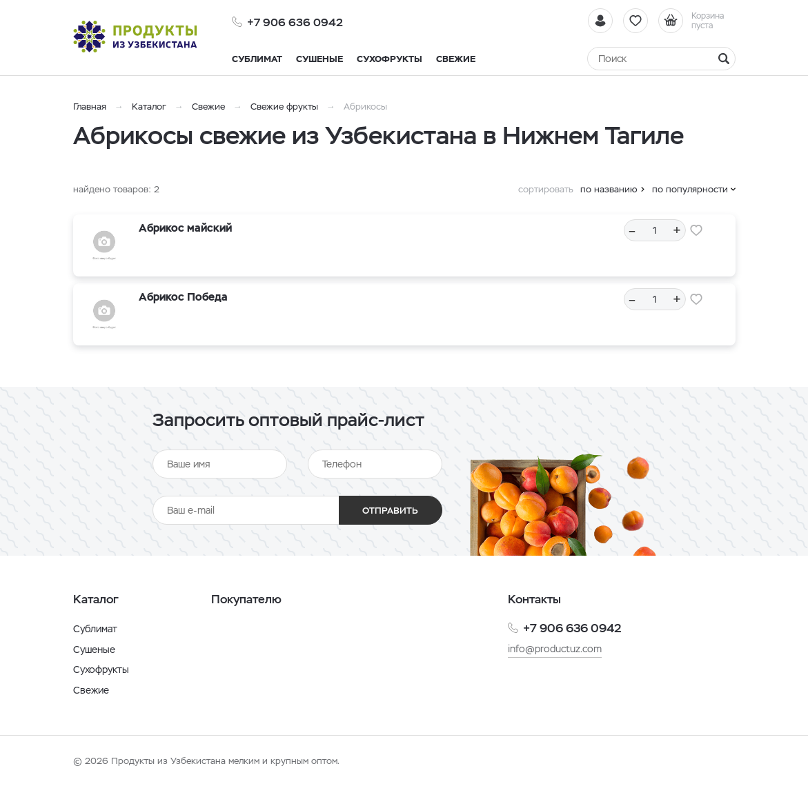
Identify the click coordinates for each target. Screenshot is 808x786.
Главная (89, 106)
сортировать (545, 189)
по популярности (690, 189)
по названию (609, 189)
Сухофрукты (101, 669)
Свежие (208, 106)
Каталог (149, 106)
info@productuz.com (555, 649)
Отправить (390, 510)
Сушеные (94, 649)
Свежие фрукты (284, 106)
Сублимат (95, 629)
